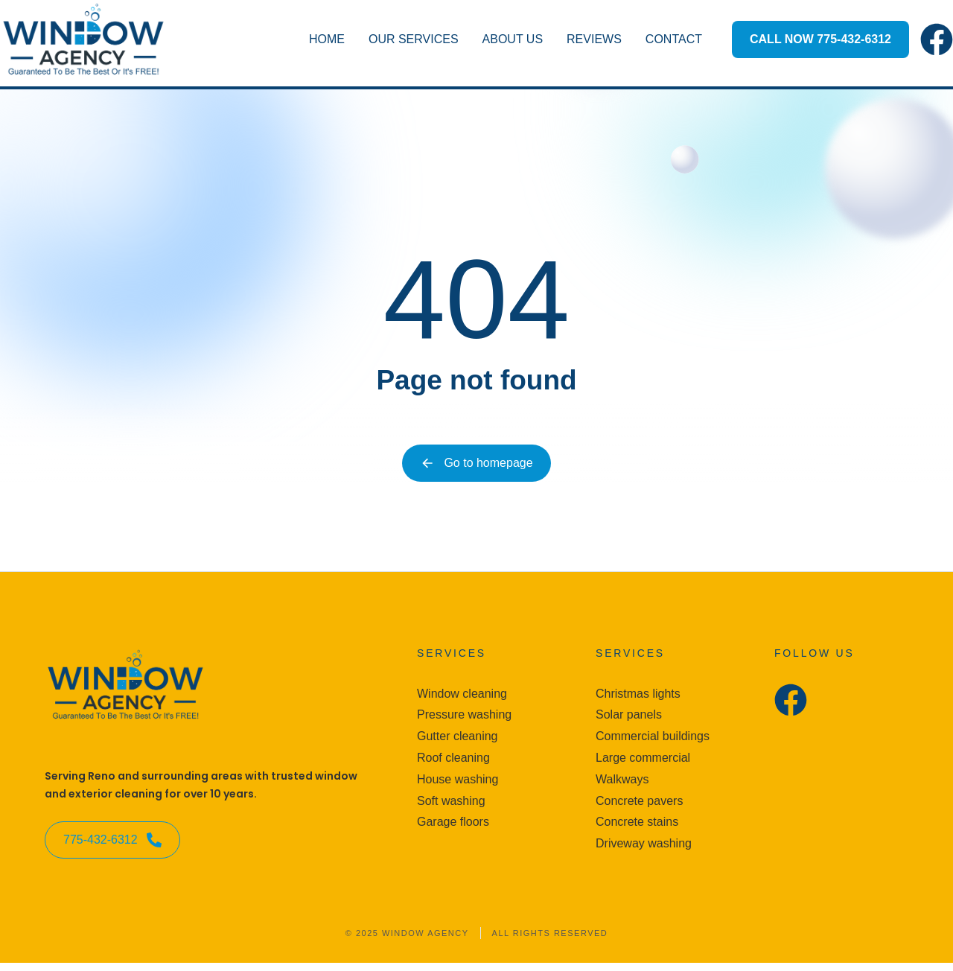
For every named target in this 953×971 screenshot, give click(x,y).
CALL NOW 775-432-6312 (820, 39)
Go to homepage (476, 463)
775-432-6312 (112, 848)
